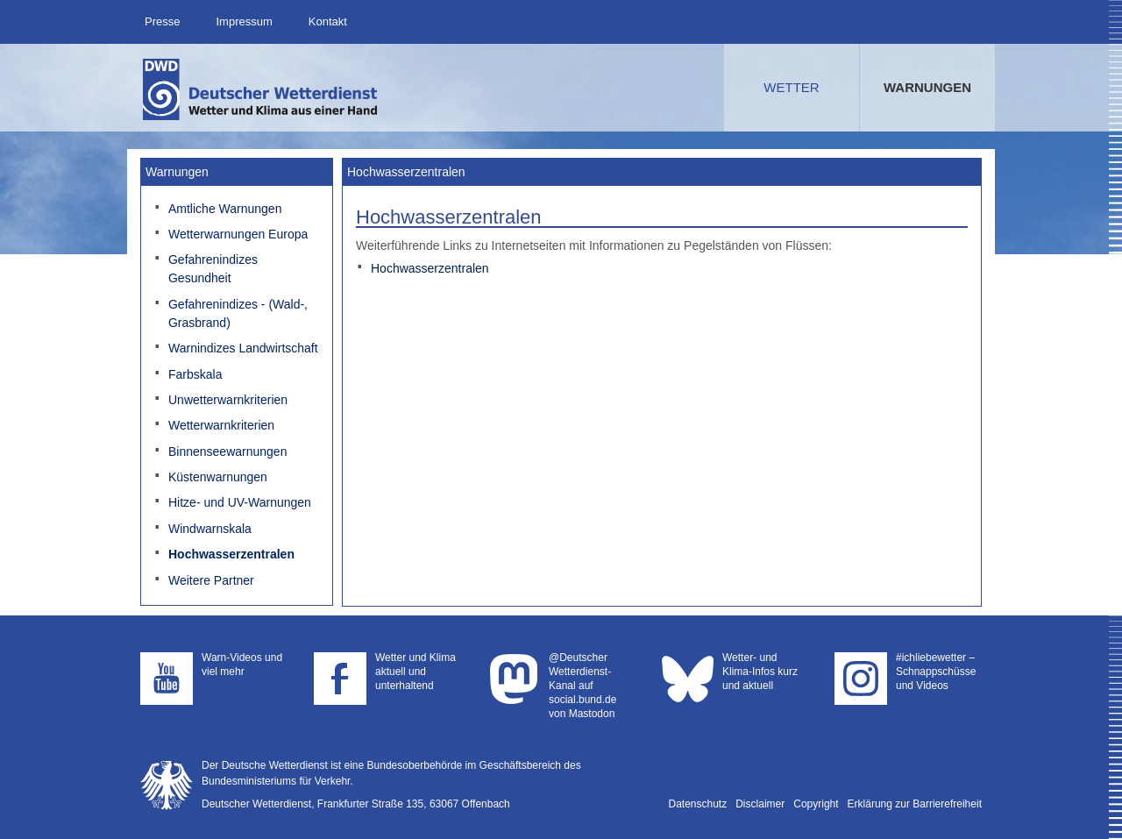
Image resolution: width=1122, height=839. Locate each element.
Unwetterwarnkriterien (228, 400)
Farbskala (195, 374)
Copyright (815, 804)
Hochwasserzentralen (231, 554)
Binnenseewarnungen (227, 451)
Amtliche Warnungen (224, 209)
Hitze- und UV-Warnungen (239, 502)
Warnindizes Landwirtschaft (243, 348)
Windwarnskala (210, 529)
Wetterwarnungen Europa (238, 234)
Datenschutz (698, 804)
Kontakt (328, 21)
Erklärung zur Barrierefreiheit (915, 804)
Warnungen (927, 87)
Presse (162, 21)
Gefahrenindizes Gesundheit (213, 268)
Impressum (244, 21)
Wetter (791, 87)
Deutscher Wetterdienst (261, 89)
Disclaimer (760, 804)
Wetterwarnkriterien (221, 425)
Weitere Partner (211, 580)
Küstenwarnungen (217, 477)
